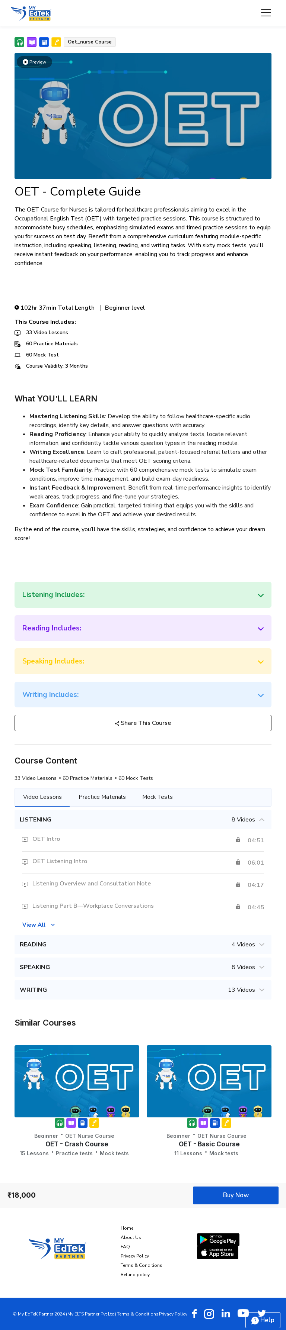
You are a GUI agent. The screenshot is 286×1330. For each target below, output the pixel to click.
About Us (131, 1237)
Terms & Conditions (141, 1265)
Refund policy (135, 1275)
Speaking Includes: (53, 661)
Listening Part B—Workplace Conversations (93, 906)
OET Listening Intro (59, 862)
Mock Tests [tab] (160, 797)
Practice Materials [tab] (103, 797)
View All (33, 925)
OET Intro (46, 839)
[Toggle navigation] (266, 13)
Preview (34, 62)
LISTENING (143, 820)
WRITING (143, 990)
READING (143, 944)
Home (127, 1228)
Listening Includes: (53, 595)
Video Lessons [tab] (42, 797)
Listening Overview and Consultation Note (91, 884)
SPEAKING (143, 967)
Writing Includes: (50, 695)
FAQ (125, 1247)
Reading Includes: (51, 628)
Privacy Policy (135, 1256)
